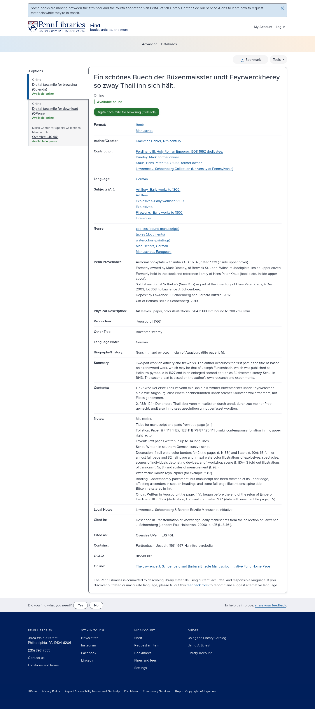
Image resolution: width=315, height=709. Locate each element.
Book (140, 124)
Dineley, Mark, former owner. (158, 157)
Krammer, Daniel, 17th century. (159, 140)
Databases (169, 44)
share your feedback (270, 605)
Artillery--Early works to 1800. (158, 189)
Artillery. (142, 195)
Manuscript (144, 130)
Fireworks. (144, 218)
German (142, 178)
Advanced (150, 44)
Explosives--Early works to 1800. (160, 200)
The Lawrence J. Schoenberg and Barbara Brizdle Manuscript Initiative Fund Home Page (203, 566)
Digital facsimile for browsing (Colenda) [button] (126, 112)
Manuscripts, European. (154, 251)
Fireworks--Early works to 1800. (159, 212)
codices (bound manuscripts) (157, 228)
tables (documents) (150, 234)
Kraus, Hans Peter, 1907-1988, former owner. (169, 162)
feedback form (198, 585)
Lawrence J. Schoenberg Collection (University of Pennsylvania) (184, 168)
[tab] (58, 87)
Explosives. (144, 206)
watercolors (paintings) (153, 240)
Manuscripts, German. (152, 245)
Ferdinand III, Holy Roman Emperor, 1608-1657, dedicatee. (179, 151)
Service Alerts (216, 7)
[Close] (282, 8)
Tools (277, 59)
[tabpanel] (188, 104)
